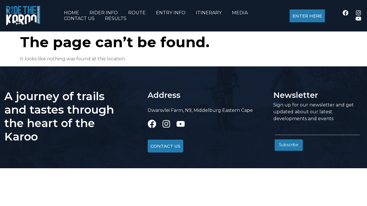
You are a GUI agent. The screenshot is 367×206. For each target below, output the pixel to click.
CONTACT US (79, 18)
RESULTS (115, 18)
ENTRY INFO (171, 12)
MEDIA (240, 12)
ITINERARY (209, 12)
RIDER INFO (103, 12)
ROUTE (137, 12)
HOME (71, 12)
